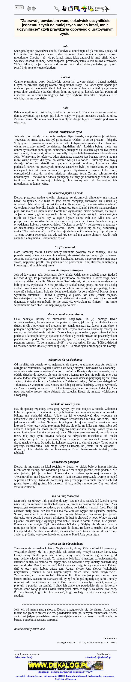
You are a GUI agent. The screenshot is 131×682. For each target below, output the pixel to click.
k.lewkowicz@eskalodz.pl (98, 657)
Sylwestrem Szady (24, 657)
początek (20, 675)
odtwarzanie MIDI (54, 675)
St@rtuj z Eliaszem (65, 678)
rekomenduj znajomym (101, 675)
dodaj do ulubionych (76, 675)
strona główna (34, 675)
